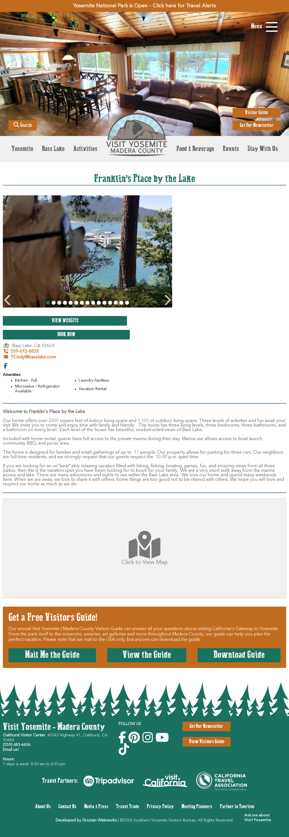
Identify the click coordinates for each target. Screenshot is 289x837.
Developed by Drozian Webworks (86, 820)
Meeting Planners (196, 807)
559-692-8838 (21, 351)
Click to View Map (145, 548)
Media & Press (96, 807)
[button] (257, 818)
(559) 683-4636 (16, 745)
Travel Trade (127, 807)
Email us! (11, 750)
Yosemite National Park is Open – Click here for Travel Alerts (144, 5)
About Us (43, 807)
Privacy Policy (160, 807)
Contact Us (67, 807)
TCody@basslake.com (30, 357)
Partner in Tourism (237, 807)
